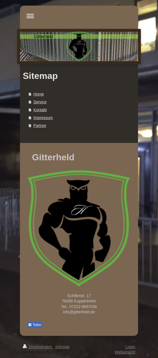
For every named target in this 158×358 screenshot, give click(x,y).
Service (40, 102)
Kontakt (40, 110)
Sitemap (62, 347)
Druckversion (38, 347)
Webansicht (125, 352)
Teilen (34, 325)
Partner (39, 125)
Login (130, 347)
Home (38, 94)
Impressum (43, 117)
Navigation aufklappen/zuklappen (79, 16)
